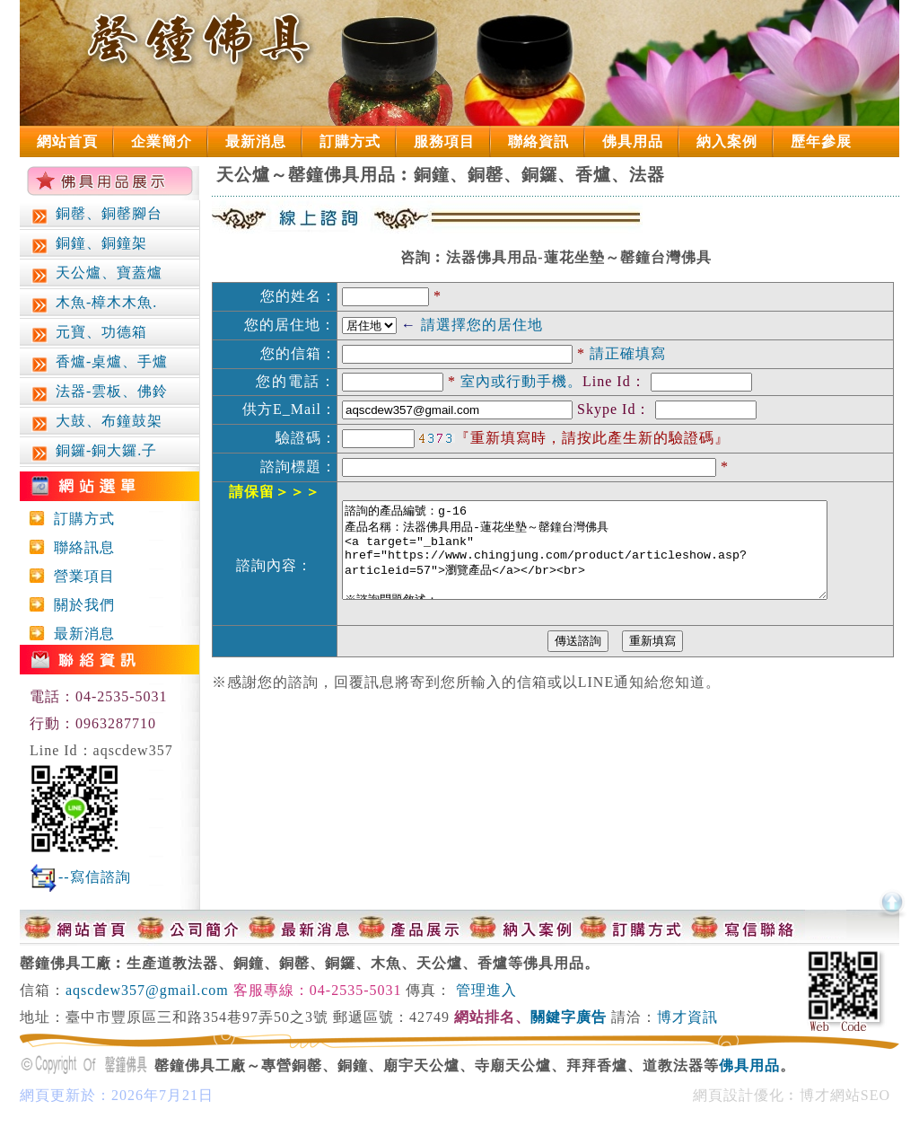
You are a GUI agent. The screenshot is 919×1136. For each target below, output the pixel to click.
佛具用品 (632, 141)
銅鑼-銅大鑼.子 (93, 452)
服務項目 (444, 141)
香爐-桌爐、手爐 (98, 363)
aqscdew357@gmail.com (147, 990)
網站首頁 (67, 141)
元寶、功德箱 (88, 333)
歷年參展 (821, 141)
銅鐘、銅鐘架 (88, 244)
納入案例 (726, 141)
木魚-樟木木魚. (93, 304)
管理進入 (486, 990)
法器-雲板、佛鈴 (98, 393)
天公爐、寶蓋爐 (95, 274)
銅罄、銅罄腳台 (95, 215)
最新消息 (255, 141)
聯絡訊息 (80, 547)
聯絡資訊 (538, 141)
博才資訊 (687, 1017)
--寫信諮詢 (94, 877)
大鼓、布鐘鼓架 (95, 422)
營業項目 (80, 576)
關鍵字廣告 (568, 1017)
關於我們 (80, 604)
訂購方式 (350, 141)
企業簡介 (161, 141)
